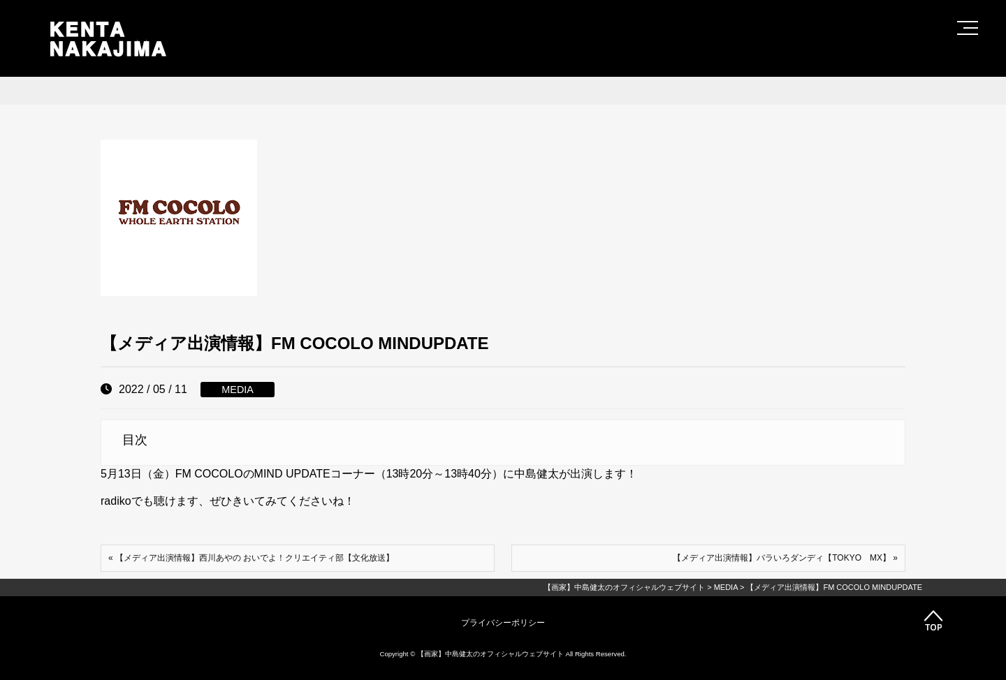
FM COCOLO (209, 474)
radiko (116, 501)
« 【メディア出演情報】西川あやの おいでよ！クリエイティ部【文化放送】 (251, 558)
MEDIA (237, 389)
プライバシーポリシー (503, 623)
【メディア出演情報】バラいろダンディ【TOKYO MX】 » (785, 558)
